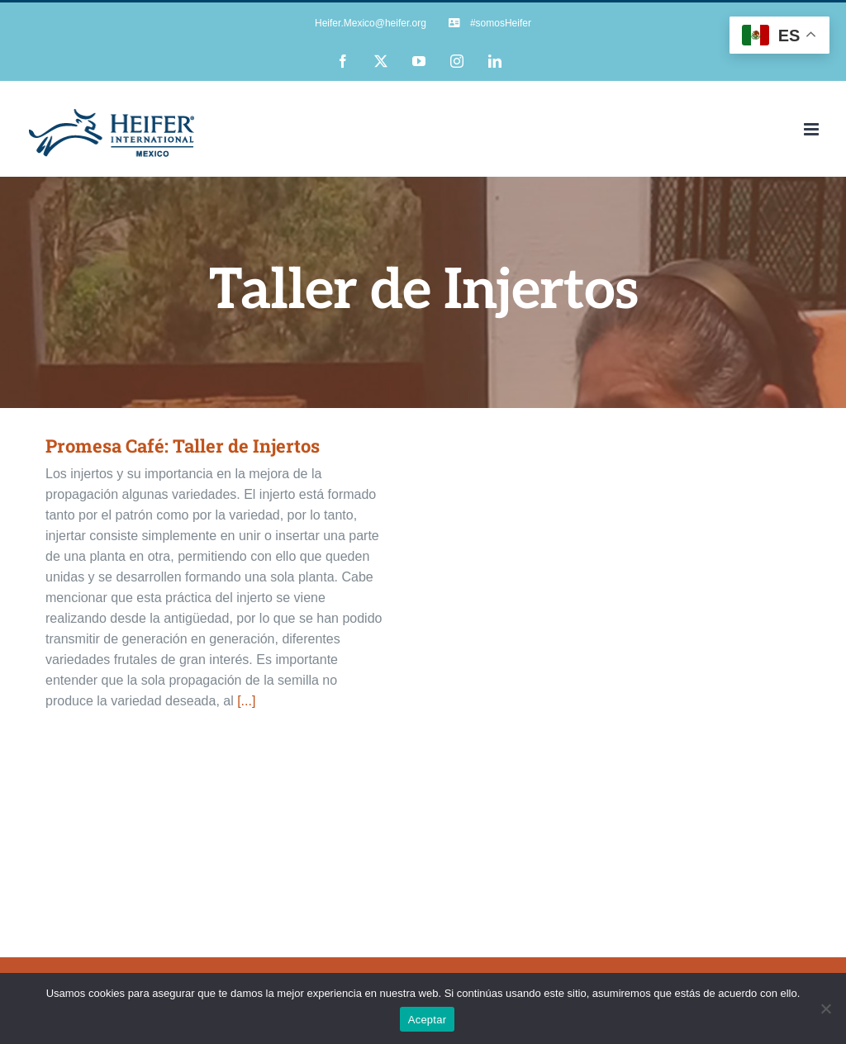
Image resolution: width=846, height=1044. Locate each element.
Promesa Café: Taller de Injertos (182, 446)
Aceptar (427, 1019)
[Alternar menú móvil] (812, 129)
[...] (246, 701)
